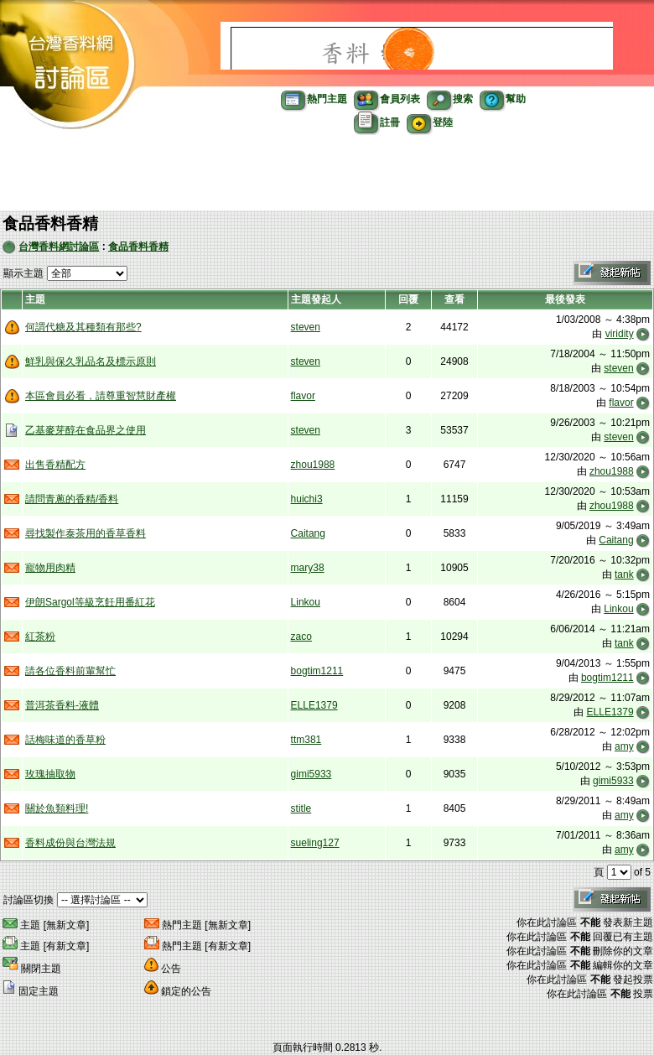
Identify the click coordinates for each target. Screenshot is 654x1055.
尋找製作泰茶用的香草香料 (85, 533)
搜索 (450, 99)
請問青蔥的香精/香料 (71, 499)
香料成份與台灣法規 (70, 843)
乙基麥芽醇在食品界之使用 (85, 430)
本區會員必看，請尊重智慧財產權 (100, 396)
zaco (301, 636)
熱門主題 (314, 99)
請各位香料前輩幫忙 (70, 671)
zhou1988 (313, 464)
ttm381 (306, 740)
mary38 (307, 568)
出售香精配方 (55, 464)
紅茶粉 (40, 636)
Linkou (305, 602)
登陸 (430, 122)
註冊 (377, 122)
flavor (303, 396)
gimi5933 (311, 774)
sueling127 (315, 843)
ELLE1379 (314, 705)
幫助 (503, 99)
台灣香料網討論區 (58, 246)
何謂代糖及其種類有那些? (83, 327)
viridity (619, 334)
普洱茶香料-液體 (62, 705)
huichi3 (307, 499)
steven (305, 327)
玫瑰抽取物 (50, 774)
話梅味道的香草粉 (65, 740)
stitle (301, 808)
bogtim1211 (317, 671)
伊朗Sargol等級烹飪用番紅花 (90, 602)
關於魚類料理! (56, 808)
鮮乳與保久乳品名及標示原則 (90, 361)
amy (624, 746)
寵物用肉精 (50, 568)
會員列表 (387, 99)
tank (624, 574)
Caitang (308, 533)
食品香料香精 (138, 246)
